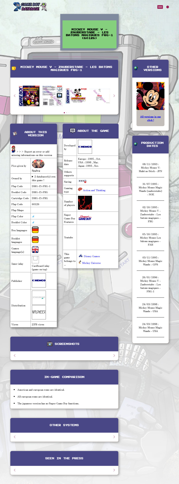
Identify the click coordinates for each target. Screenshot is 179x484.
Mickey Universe (89, 263)
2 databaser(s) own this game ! (43, 178)
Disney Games (89, 256)
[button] (114, 96)
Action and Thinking (93, 190)
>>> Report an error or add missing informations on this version (31, 153)
